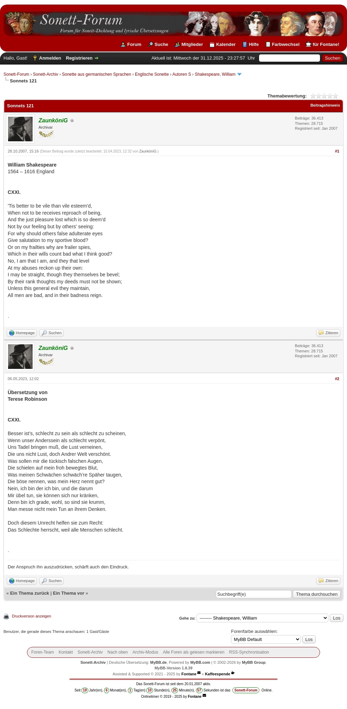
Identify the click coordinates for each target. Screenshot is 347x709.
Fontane (189, 674)
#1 (337, 151)
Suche (161, 44)
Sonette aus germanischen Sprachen (96, 74)
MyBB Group (253, 662)
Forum (134, 44)
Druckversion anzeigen (31, 616)
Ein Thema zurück (29, 593)
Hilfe (254, 44)
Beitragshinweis (325, 105)
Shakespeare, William (215, 74)
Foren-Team (42, 652)
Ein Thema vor (68, 593)
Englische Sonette (152, 74)
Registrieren (79, 58)
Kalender (226, 44)
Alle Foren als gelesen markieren (193, 652)
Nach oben (118, 652)
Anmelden (50, 58)
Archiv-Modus (145, 652)
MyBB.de (158, 662)
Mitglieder (192, 44)
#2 (337, 379)
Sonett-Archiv (45, 74)
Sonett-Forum (16, 74)
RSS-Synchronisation (249, 652)
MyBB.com (200, 662)
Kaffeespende (217, 674)
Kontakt (66, 652)
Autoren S (181, 74)
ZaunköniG (147, 151)
